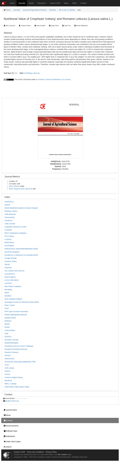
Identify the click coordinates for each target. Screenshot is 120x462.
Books (31, 3)
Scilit (6, 333)
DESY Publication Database (15, 233)
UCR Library (9, 368)
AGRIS (7, 205)
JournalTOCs (10, 274)
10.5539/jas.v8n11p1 (31, 73)
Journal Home (10, 410)
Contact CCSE (19, 452)
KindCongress (10, 277)
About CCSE (55, 3)
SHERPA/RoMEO (11, 343)
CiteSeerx (8, 221)
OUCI (7, 308)
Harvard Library (11, 261)
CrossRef (8, 230)
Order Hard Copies (12, 442)
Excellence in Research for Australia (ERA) (21, 255)
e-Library (8, 239)
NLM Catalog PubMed (13, 299)
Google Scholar (11, 258)
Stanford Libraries (12, 352)
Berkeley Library (11, 211)
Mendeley (8, 290)
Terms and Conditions (35, 452)
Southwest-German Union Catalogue (19, 346)
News (66, 3)
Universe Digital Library (14, 377)
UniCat (7, 374)
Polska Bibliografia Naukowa (16, 315)
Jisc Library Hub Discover (15, 271)
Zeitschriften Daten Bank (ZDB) (17, 387)
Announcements (10, 426)
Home (12, 3)
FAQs (74, 3)
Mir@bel (8, 296)
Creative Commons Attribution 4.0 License (54, 79)
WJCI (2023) (14, 186)
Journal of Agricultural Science (35, 10)
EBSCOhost (9, 242)
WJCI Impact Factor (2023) (19, 189)
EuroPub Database (12, 252)
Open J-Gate (10, 305)
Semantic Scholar (11, 340)
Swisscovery (9, 359)
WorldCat (8, 381)
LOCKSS (8, 283)
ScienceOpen (10, 330)
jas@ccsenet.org (12, 401)
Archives (52, 10)
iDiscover (8, 268)
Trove (7, 365)
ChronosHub (9, 217)
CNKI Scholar (10, 224)
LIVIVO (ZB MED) (12, 280)
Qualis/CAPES (10, 318)
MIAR (7, 293)
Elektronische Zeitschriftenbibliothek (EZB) (21, 249)
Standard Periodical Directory (16, 349)
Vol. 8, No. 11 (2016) (67, 10)
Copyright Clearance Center (15, 227)
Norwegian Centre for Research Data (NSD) (22, 302)
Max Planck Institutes (13, 286)
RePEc (7, 324)
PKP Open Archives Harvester (16, 312)
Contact (83, 3)
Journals (21, 3)
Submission (9, 436)
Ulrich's (7, 371)
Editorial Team (10, 431)
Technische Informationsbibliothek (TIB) (20, 362)
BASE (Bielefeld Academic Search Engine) (21, 208)
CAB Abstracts (10, 214)
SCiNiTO (8, 337)
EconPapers (9, 246)
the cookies (62, 454)
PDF (16, 73)
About (7, 415)
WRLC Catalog (10, 384)
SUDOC (8, 355)
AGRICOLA (9, 202)
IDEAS (7, 264)
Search (7, 447)
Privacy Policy (51, 452)
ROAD (7, 327)
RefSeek (8, 321)
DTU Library (9, 236)
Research (42, 3)
